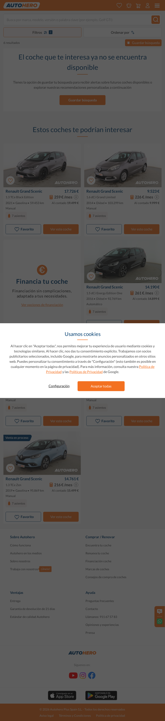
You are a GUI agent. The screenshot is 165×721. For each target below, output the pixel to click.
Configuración (59, 386)
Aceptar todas (101, 386)
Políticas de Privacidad (86, 372)
